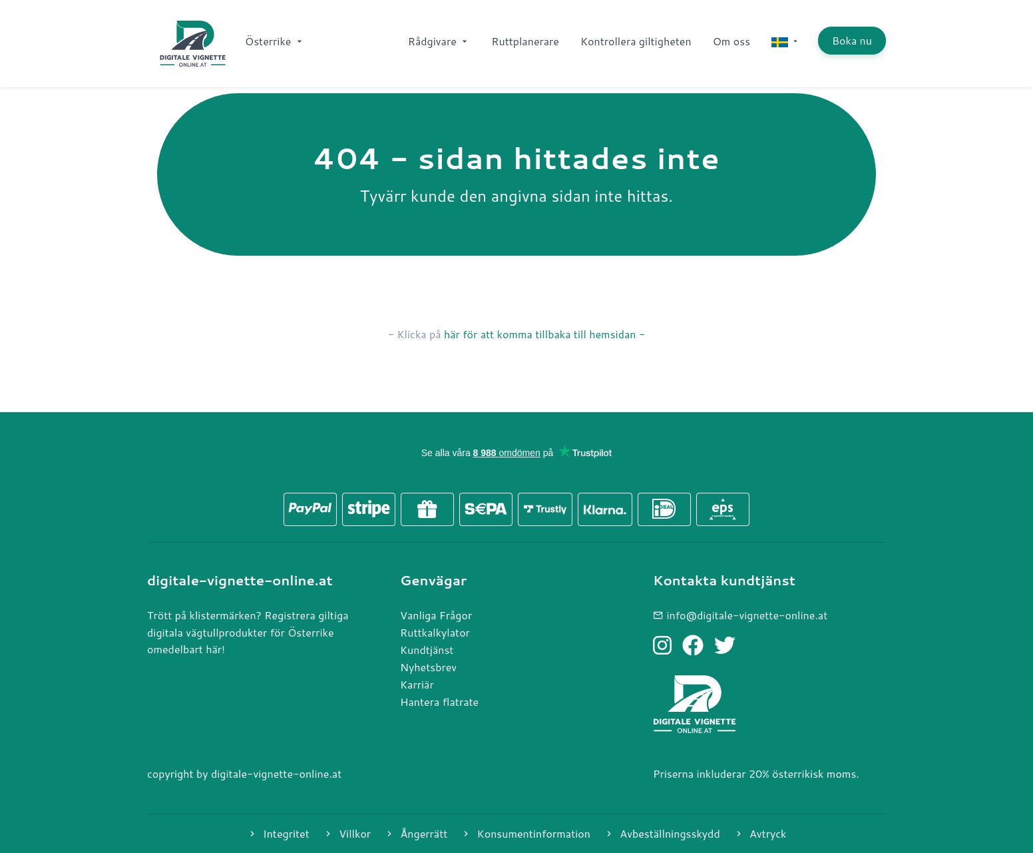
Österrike (275, 41)
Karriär (417, 684)
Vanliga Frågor (436, 615)
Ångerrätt (415, 833)
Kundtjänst (426, 649)
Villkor (347, 833)
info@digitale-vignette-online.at (740, 615)
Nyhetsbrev (428, 667)
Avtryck (760, 833)
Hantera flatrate (439, 701)
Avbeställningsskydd (662, 833)
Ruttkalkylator (435, 632)
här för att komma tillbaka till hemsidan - (544, 334)
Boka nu (852, 40)
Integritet (278, 833)
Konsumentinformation (525, 833)
